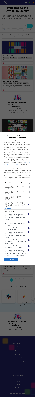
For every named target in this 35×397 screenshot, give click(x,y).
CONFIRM (10, 259)
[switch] (29, 187)
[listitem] (17, 183)
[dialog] (17, 198)
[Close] (31, 135)
